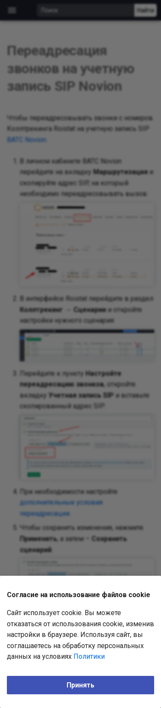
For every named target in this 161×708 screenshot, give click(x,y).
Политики (89, 656)
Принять (80, 685)
